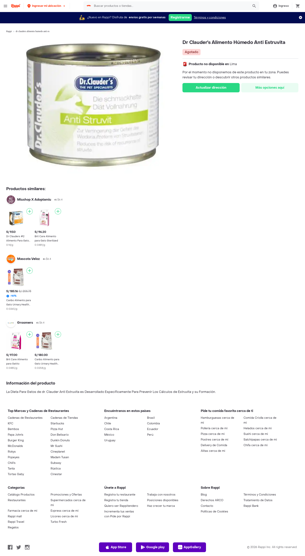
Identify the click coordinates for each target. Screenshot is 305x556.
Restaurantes (17, 500)
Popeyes (13, 457)
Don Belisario (60, 435)
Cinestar (56, 474)
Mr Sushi (56, 446)
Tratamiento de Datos (258, 500)
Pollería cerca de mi (214, 428)
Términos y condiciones (210, 17)
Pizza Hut (57, 429)
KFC (10, 423)
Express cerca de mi (65, 511)
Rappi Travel (16, 522)
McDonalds (15, 446)
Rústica (56, 468)
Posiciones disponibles (162, 500)
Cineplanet (58, 452)
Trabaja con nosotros (161, 495)
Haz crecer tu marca (161, 506)
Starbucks (57, 423)
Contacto (207, 506)
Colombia (153, 423)
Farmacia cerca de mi (22, 511)
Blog (204, 495)
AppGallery (189, 547)
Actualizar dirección (211, 88)
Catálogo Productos (21, 495)
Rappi (9, 31)
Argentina (110, 418)
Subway (56, 463)
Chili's (12, 463)
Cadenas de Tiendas (64, 418)
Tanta (11, 468)
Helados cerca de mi (258, 428)
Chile (107, 423)
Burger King (16, 440)
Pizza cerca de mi (213, 434)
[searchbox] (170, 6)
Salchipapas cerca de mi (260, 439)
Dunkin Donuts (60, 440)
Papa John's (15, 435)
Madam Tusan (60, 457)
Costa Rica (111, 429)
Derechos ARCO (212, 500)
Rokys (12, 452)
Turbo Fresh (59, 522)
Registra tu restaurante (119, 495)
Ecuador (152, 429)
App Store (115, 547)
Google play (153, 547)
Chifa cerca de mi (256, 445)
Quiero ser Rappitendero (121, 506)
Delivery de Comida (214, 445)
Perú (150, 435)
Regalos (13, 527)
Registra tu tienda (116, 500)
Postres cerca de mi (214, 439)
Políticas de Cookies (214, 511)
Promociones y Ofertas (66, 495)
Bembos (13, 429)
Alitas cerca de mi (213, 451)
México (109, 435)
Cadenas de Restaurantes (25, 418)
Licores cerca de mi (64, 516)
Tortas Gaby (16, 474)
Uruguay (109, 440)
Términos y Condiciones (260, 495)
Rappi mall (15, 516)
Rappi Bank (251, 506)
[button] (47, 6)
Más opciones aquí (269, 88)
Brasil (151, 418)
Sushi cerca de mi (256, 434)
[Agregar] (29, 211)
